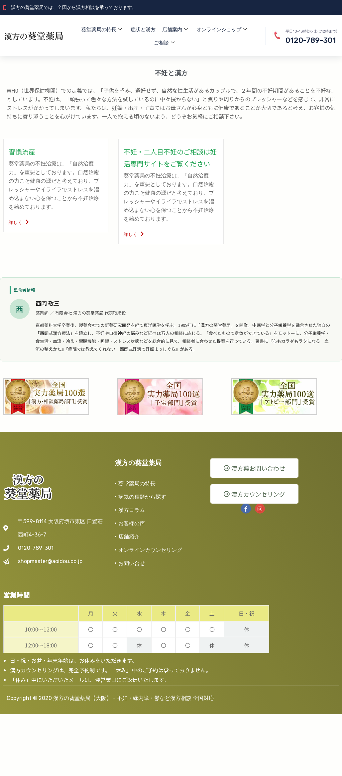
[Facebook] (246, 509)
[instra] (260, 509)
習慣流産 (22, 151)
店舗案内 (175, 29)
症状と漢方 (143, 30)
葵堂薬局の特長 (101, 29)
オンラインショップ (221, 29)
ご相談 (164, 43)
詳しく (19, 222)
